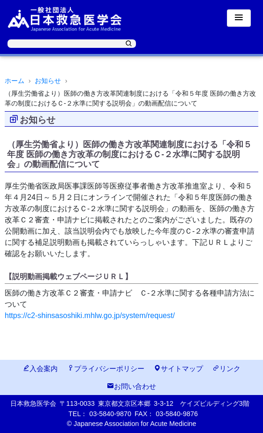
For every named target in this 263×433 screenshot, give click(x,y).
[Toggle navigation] (239, 18)
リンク (226, 368)
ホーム (14, 80)
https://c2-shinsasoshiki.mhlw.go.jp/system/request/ (90, 315)
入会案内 (40, 368)
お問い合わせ (131, 386)
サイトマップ (178, 368)
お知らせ (48, 80)
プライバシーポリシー (105, 368)
